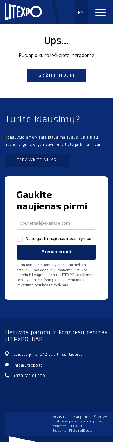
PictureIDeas (80, 430)
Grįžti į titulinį (56, 75)
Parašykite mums (37, 160)
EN (81, 13)
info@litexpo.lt (28, 365)
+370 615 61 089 (29, 376)
